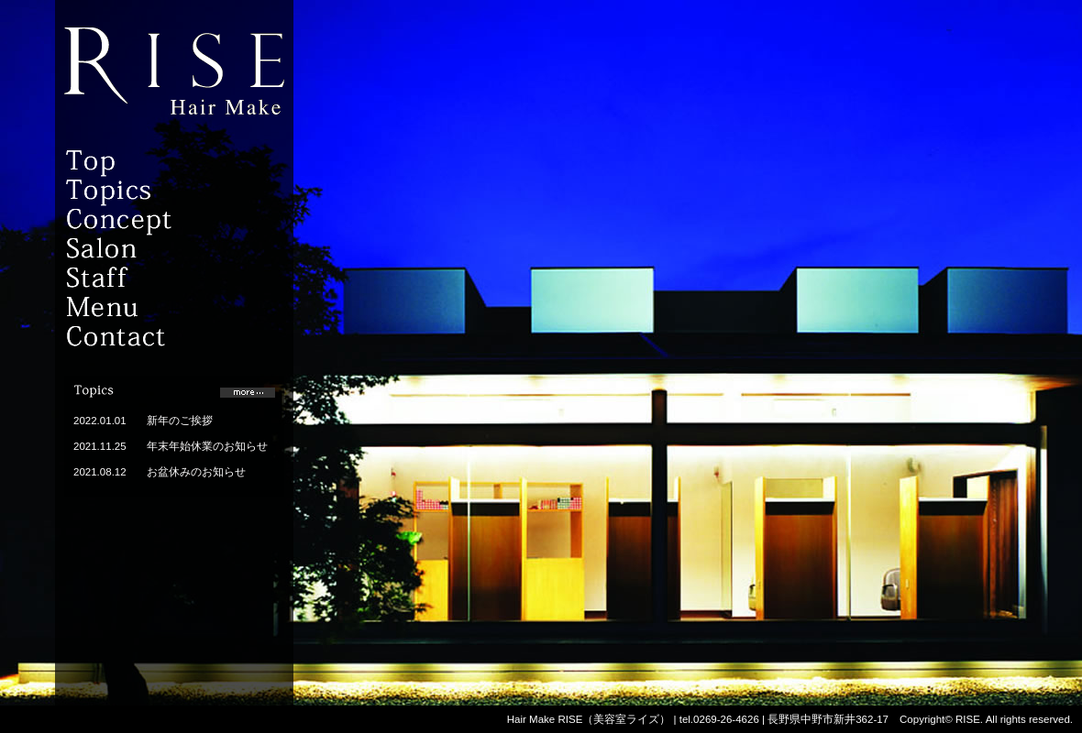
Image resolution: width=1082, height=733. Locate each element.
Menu (151, 308)
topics (151, 190)
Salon (151, 249)
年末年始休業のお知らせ (207, 446)
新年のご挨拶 (180, 420)
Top (151, 161)
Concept (151, 220)
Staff (151, 278)
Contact (151, 337)
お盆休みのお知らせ (196, 471)
